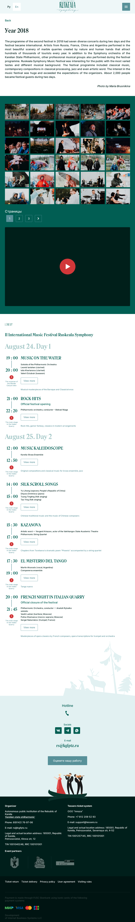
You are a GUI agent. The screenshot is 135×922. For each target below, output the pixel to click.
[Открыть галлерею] (17, 112)
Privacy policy (47, 881)
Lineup (9, 324)
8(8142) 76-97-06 (23, 822)
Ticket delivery (29, 881)
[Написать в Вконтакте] (58, 730)
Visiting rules (85, 881)
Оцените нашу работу (67, 760)
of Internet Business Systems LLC (23, 918)
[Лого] (67, 6)
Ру (9, 6)
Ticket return (12, 881)
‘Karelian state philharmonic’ (20, 816)
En (16, 6)
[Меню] (126, 7)
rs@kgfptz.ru (67, 745)
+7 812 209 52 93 (86, 816)
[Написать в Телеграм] (67, 730)
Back (8, 20)
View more (29, 380)
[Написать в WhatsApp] (77, 730)
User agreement (66, 881)
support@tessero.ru (86, 822)
